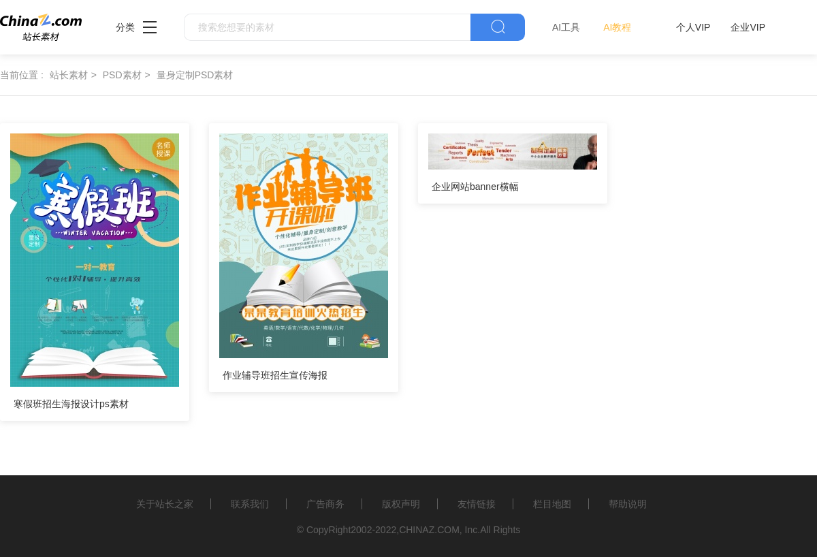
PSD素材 (122, 74)
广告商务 (325, 503)
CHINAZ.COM (429, 529)
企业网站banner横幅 (475, 186)
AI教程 (617, 27)
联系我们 (250, 503)
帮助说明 (628, 503)
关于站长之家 (164, 503)
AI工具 (566, 27)
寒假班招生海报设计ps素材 (71, 403)
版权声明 (401, 503)
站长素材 (69, 74)
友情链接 (477, 503)
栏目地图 (552, 503)
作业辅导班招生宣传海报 (275, 375)
